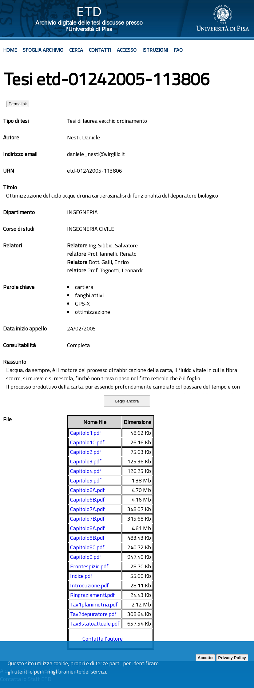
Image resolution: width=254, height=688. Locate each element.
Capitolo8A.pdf (87, 528)
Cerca (76, 50)
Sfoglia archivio (43, 50)
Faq (178, 50)
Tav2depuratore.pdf (93, 614)
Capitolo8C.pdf (87, 547)
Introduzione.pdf (89, 585)
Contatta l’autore (102, 638)
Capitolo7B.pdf (87, 518)
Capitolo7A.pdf (87, 509)
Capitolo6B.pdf (87, 499)
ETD (89, 11)
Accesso (127, 50)
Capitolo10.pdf (87, 442)
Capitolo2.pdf (85, 452)
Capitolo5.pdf (85, 480)
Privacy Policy (232, 657)
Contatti (100, 50)
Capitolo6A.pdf (87, 490)
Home (10, 50)
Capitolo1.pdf (85, 433)
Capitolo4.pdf (85, 471)
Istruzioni (155, 50)
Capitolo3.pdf (85, 461)
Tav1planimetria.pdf (94, 604)
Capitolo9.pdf (85, 557)
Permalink (18, 104)
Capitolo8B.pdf (87, 538)
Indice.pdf (81, 576)
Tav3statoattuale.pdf (95, 623)
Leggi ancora (127, 401)
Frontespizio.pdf (89, 566)
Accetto (205, 657)
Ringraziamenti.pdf (92, 595)
